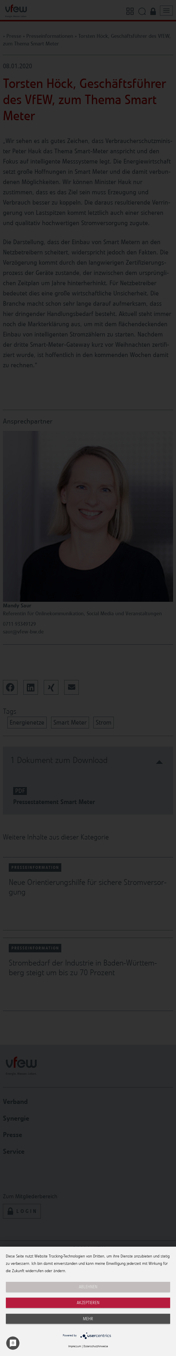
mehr (88, 1318)
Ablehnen (88, 1286)
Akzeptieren (88, 1302)
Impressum (74, 1346)
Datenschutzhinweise (95, 1346)
